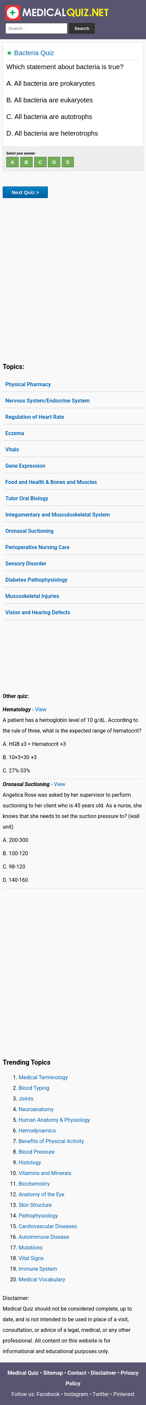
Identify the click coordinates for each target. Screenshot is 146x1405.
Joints (26, 1099)
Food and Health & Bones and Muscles (51, 482)
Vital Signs (31, 1258)
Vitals (12, 449)
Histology (30, 1162)
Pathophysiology (38, 1216)
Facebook (48, 1394)
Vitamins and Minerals (45, 1173)
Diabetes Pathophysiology (36, 580)
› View (39, 709)
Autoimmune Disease (44, 1237)
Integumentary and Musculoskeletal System (57, 515)
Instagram (76, 1394)
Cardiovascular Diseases (48, 1226)
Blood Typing (34, 1088)
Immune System (38, 1269)
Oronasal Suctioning (29, 531)
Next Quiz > (25, 192)
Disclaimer (103, 1373)
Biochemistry (34, 1184)
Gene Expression (25, 466)
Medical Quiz (23, 1373)
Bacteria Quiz (34, 53)
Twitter (100, 1394)
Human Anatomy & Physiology (54, 1120)
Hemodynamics (37, 1130)
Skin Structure (35, 1205)
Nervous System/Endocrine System (47, 401)
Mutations (31, 1247)
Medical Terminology (43, 1077)
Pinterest (124, 1394)
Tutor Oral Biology (26, 498)
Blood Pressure (37, 1152)
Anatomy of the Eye (42, 1194)
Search (81, 28)
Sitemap (53, 1373)
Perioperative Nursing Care (37, 547)
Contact (77, 1373)
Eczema (14, 433)
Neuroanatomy (36, 1109)
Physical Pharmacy (28, 384)
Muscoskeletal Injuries (32, 596)
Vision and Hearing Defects (37, 612)
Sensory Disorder (25, 563)
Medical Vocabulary (42, 1279)
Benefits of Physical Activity (51, 1141)
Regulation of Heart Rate (34, 417)
